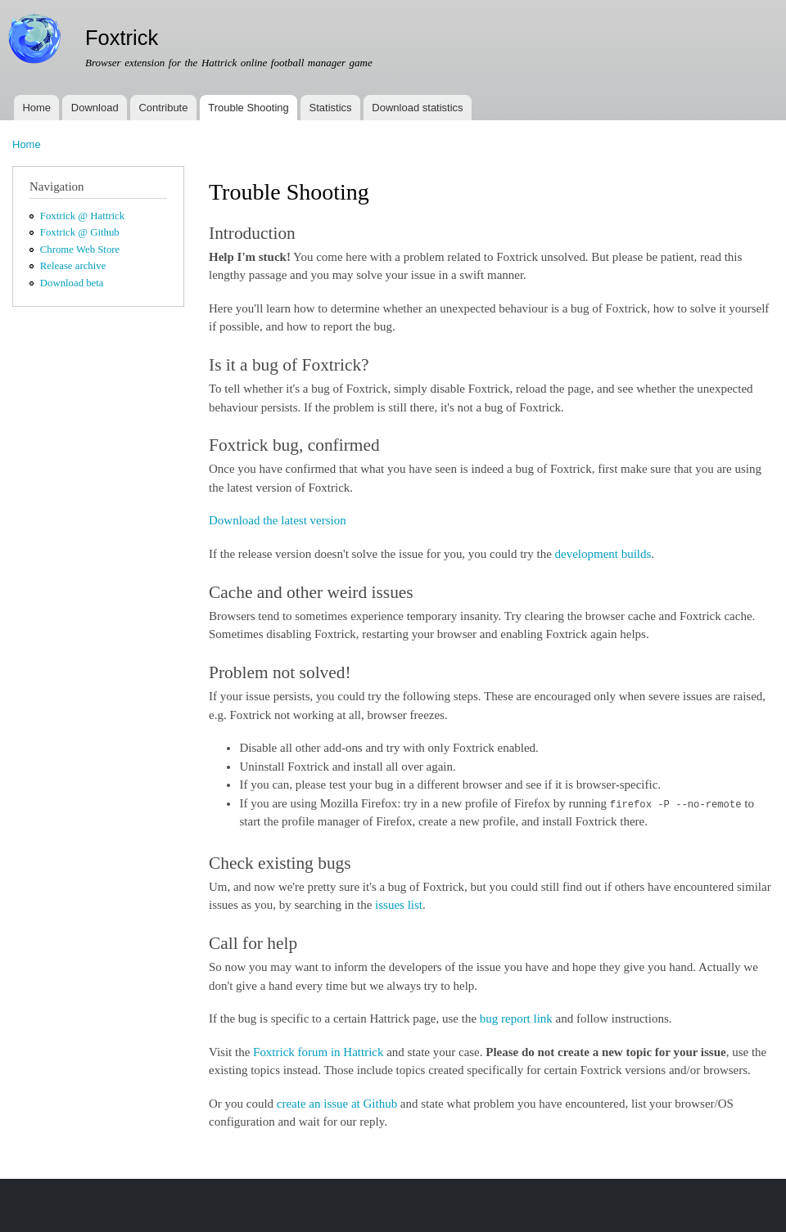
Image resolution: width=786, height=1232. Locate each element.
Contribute (162, 107)
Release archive (73, 266)
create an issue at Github (337, 1103)
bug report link (516, 1018)
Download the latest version (277, 520)
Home (36, 107)
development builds (603, 553)
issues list (398, 904)
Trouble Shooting (248, 107)
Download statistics (417, 107)
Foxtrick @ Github (80, 232)
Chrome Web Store (80, 249)
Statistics (330, 107)
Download (95, 107)
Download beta (72, 283)
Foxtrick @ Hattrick (82, 216)
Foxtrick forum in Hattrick (318, 1052)
